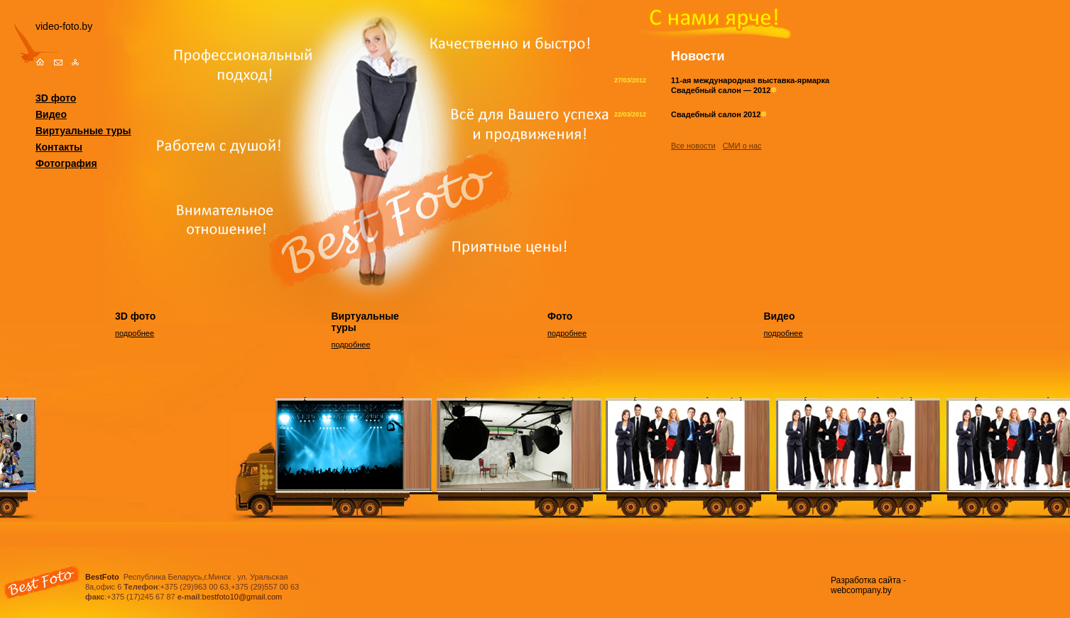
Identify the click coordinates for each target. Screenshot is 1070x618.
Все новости (693, 145)
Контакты (59, 147)
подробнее (134, 333)
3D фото (56, 98)
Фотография (66, 163)
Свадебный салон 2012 (719, 114)
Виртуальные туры (83, 130)
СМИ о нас (742, 145)
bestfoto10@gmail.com (242, 596)
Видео (51, 114)
